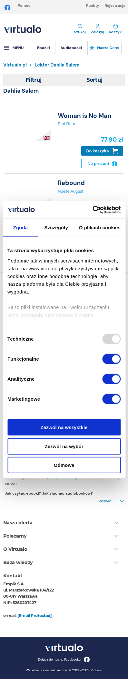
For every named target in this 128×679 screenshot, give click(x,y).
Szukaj (80, 29)
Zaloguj (97, 29)
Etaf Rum (66, 123)
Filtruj (33, 80)
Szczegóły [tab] (56, 227)
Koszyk (115, 29)
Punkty (92, 5)
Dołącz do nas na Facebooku (64, 659)
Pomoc (24, 5)
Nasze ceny (104, 47)
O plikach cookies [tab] (100, 227)
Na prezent (102, 163)
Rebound (71, 183)
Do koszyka (102, 151)
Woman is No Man (84, 116)
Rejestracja (115, 5)
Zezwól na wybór (63, 446)
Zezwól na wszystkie (64, 427)
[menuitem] (43, 48)
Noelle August (70, 191)
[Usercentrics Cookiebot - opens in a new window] (92, 209)
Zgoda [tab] (20, 227)
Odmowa (64, 465)
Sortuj (94, 80)
